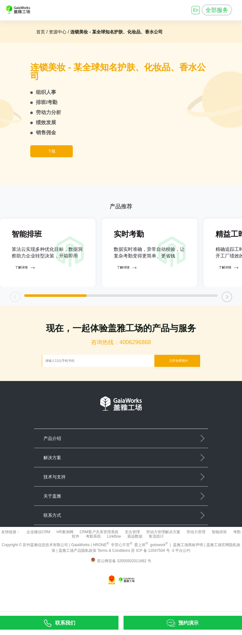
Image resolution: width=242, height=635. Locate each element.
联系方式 (52, 539)
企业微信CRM (38, 556)
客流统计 (156, 560)
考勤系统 (93, 560)
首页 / (42, 31)
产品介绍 (52, 462)
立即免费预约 (178, 384)
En (196, 10)
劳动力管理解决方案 (163, 556)
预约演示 (188, 623)
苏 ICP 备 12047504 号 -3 (153, 574)
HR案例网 (64, 556)
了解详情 (25, 292)
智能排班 (219, 556)
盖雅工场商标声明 (188, 569)
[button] (227, 321)
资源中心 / (58, 31)
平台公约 (182, 574)
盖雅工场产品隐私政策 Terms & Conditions (95, 574)
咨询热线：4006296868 (121, 366)
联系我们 (65, 623)
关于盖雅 (52, 519)
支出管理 (132, 556)
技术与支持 (54, 500)
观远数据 (134, 560)
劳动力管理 (196, 556)
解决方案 (52, 481)
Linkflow (114, 560)
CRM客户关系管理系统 (99, 556)
